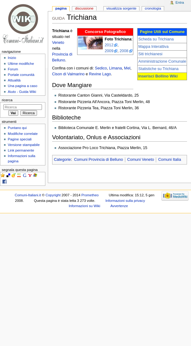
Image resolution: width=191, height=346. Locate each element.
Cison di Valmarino (68, 74)
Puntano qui (17, 128)
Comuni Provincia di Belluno (98, 159)
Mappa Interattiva (153, 46)
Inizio (12, 58)
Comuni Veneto (140, 159)
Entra (180, 2)
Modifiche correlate (23, 133)
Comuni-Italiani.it (28, 195)
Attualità (14, 80)
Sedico (101, 68)
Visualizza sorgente (121, 8)
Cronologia (153, 8)
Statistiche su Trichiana (158, 69)
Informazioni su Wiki (84, 206)
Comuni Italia (169, 159)
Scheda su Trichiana (156, 39)
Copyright (53, 195)
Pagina (61, 8)
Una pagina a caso (22, 86)
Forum (13, 69)
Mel (127, 68)
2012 (109, 45)
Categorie (62, 159)
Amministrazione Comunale (162, 61)
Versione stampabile (23, 145)
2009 (109, 51)
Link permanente (21, 150)
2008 (124, 51)
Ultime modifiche (21, 63)
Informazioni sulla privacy (125, 200)
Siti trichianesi (150, 54)
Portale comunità (21, 75)
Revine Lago (100, 74)
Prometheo (90, 195)
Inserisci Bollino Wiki (158, 76)
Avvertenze (119, 206)
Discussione (84, 8)
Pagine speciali (19, 139)
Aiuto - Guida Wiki (22, 92)
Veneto (58, 42)
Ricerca (7, 100)
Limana (115, 68)
